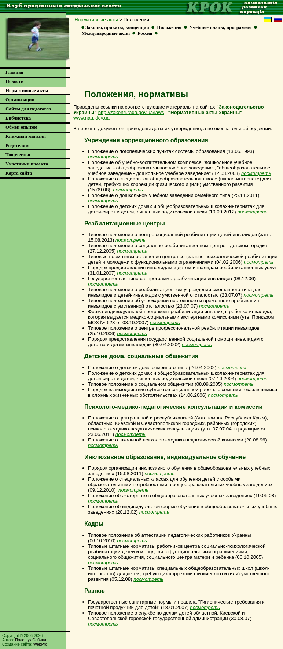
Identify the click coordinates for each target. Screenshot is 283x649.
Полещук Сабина (30, 640)
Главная (14, 72)
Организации (19, 99)
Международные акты (106, 33)
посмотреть (252, 211)
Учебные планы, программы (221, 27)
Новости (14, 81)
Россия (145, 33)
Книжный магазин (25, 136)
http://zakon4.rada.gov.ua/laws (131, 112)
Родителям (17, 145)
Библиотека (18, 118)
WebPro (40, 644)
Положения (169, 27)
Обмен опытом (21, 127)
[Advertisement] (175, 65)
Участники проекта (26, 163)
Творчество (17, 154)
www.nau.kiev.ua (91, 118)
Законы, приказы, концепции (117, 27)
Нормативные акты (96, 19)
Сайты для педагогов (28, 108)
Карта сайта (18, 173)
